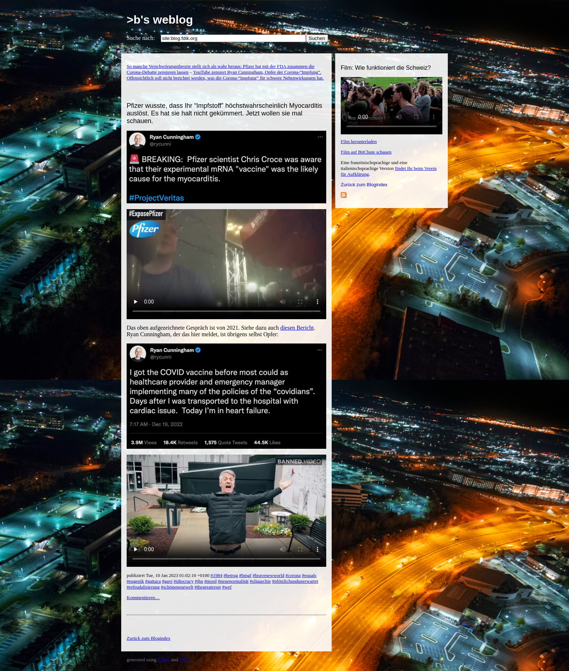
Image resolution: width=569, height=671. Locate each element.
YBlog (163, 659)
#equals (309, 575)
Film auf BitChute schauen (366, 152)
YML (184, 659)
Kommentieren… (143, 597)
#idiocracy (184, 581)
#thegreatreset (208, 587)
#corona (293, 575)
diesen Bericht (297, 328)
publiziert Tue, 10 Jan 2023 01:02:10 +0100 (168, 575)
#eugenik (135, 581)
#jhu (199, 581)
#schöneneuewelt (177, 587)
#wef (227, 587)
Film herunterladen (359, 141)
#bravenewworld (268, 575)
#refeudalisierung (143, 587)
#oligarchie (260, 581)
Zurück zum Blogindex (364, 184)
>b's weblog (160, 19)
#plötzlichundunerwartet (295, 581)
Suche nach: (141, 38)
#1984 (216, 575)
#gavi (167, 581)
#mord (210, 581)
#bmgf (245, 575)
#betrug (231, 575)
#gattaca (153, 581)
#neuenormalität (233, 581)
